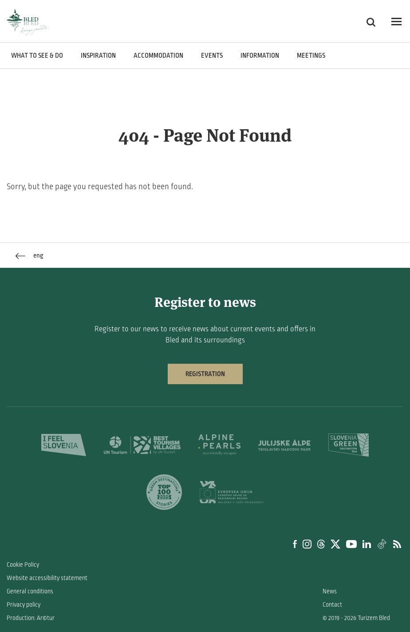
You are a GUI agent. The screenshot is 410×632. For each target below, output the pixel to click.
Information (259, 55)
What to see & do (37, 55)
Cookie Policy (23, 564)
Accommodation (158, 55)
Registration (205, 374)
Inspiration (98, 55)
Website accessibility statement (47, 578)
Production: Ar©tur (31, 618)
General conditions (30, 591)
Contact (332, 604)
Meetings (311, 55)
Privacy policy (23, 604)
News (330, 591)
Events (212, 55)
